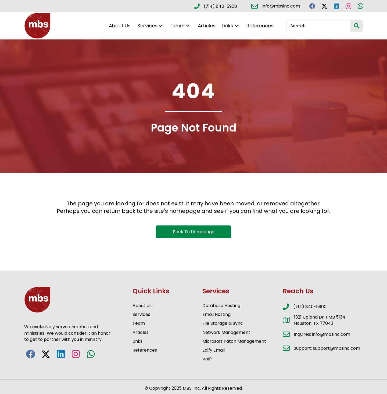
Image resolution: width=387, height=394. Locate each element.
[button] (312, 6)
